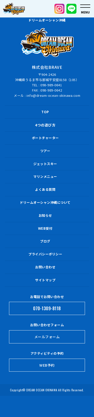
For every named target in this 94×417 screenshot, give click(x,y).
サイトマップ (45, 280)
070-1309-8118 (47, 308)
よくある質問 (45, 189)
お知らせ (45, 215)
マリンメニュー (45, 176)
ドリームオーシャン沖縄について (45, 202)
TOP (45, 111)
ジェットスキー (45, 163)
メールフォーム (47, 336)
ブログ (45, 241)
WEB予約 (47, 365)
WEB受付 (45, 228)
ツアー (45, 150)
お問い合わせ (45, 267)
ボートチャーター (45, 137)
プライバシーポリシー (45, 254)
